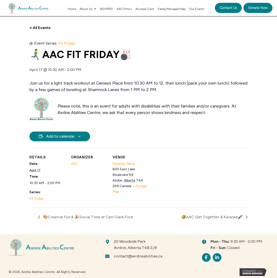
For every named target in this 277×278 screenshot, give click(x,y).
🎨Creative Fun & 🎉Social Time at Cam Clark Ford (87, 217)
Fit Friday (36, 198)
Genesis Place (124, 164)
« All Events (40, 27)
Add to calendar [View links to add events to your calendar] (60, 136)
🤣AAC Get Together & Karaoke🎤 (212, 217)
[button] (206, 257)
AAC (74, 164)
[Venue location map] (177, 178)
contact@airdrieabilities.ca (138, 256)
